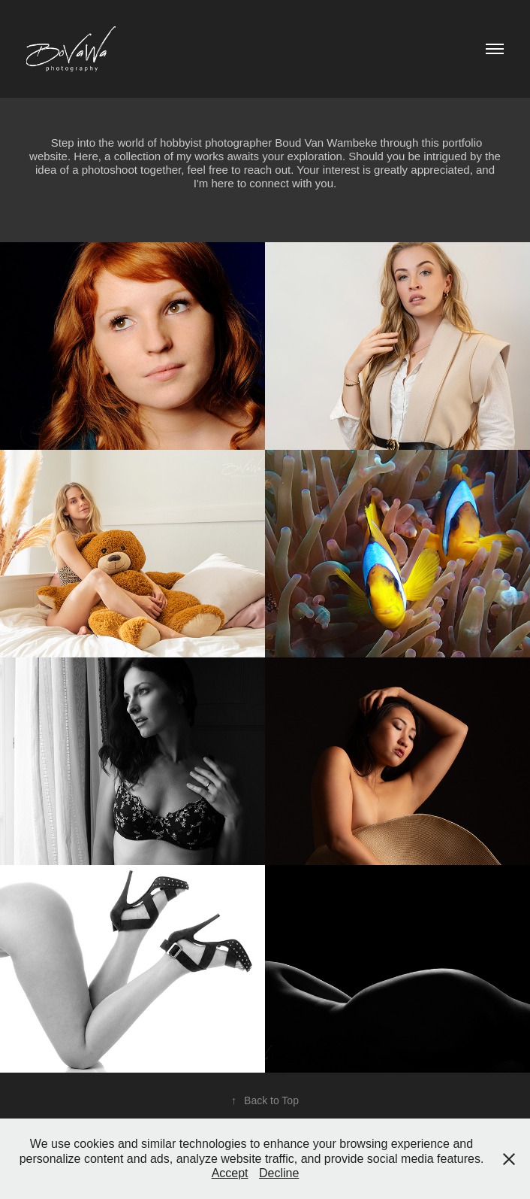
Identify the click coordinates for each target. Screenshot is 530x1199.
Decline (279, 1173)
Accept (230, 1173)
